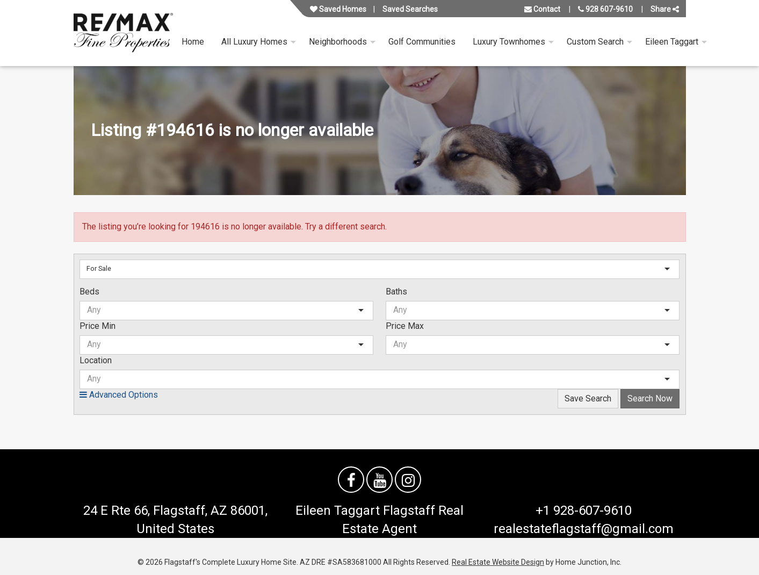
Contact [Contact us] (542, 9)
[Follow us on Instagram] (408, 479)
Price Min (97, 326)
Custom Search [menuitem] (595, 42)
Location (95, 360)
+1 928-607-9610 (584, 510)
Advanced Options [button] (118, 395)
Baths (396, 291)
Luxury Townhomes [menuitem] (509, 42)
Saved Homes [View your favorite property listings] (338, 9)
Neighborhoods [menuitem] (338, 42)
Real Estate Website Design (498, 562)
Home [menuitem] (193, 42)
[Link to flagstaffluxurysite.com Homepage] (123, 33)
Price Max (405, 326)
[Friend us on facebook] (351, 479)
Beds (89, 291)
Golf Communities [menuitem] (422, 42)
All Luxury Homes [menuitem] (254, 42)
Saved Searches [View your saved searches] (410, 9)
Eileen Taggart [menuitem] (671, 42)
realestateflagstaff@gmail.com (584, 528)
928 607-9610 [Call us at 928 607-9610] (605, 9)
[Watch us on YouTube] (379, 479)
